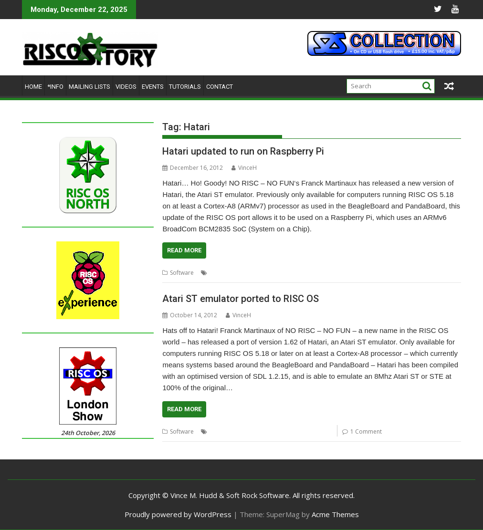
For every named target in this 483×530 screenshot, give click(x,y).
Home (33, 86)
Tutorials (185, 86)
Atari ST (220, 273)
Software (182, 273)
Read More (184, 250)
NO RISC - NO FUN (307, 273)
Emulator (246, 273)
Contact (219, 86)
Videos (126, 86)
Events (153, 86)
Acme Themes (335, 514)
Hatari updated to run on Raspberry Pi (243, 151)
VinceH (244, 168)
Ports (342, 273)
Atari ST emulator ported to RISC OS (240, 298)
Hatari (270, 273)
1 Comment (366, 431)
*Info (55, 86)
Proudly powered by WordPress (178, 514)
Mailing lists (89, 86)
